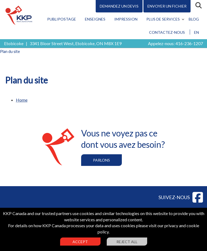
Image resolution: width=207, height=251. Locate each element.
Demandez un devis (119, 6)
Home (21, 99)
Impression (125, 19)
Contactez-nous (167, 32)
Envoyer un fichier (167, 6)
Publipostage (61, 19)
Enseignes (95, 19)
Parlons (101, 160)
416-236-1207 (189, 43)
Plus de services (163, 19)
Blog (194, 19)
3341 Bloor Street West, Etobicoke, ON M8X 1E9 (76, 43)
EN (196, 32)
